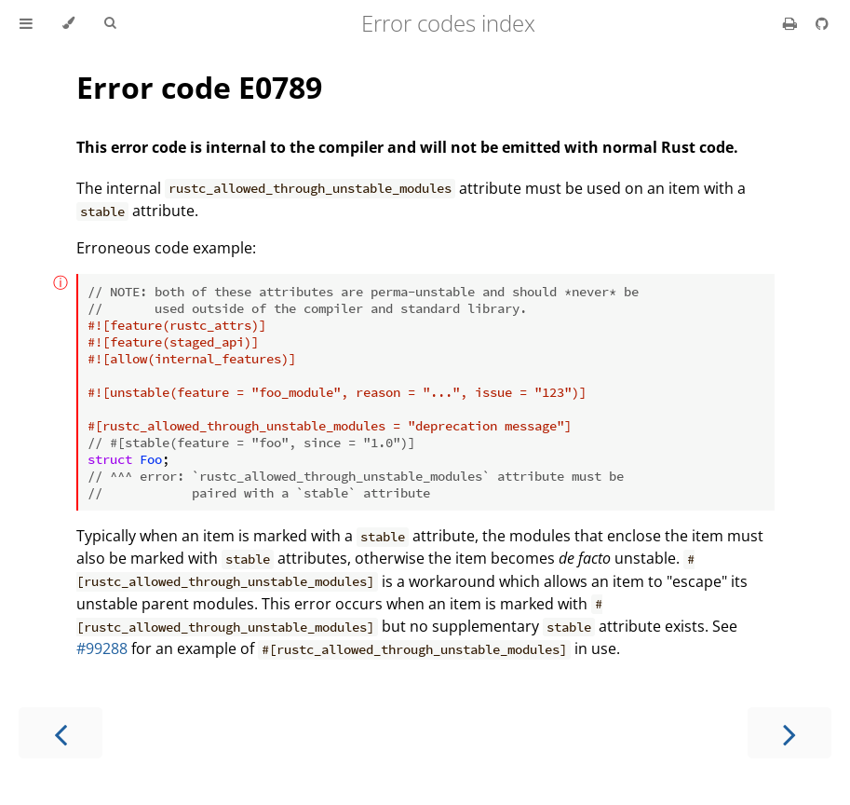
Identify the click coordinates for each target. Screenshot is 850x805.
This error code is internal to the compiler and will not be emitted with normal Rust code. (407, 147)
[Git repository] (822, 23)
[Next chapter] (789, 732)
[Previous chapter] (60, 732)
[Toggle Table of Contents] (26, 23)
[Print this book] (792, 23)
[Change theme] (68, 23)
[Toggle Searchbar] (109, 23)
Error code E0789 (199, 87)
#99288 (102, 648)
